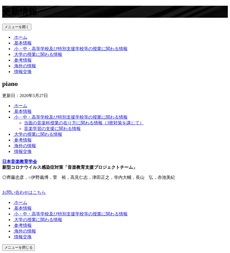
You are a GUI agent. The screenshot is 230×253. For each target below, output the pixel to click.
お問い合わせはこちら (24, 192)
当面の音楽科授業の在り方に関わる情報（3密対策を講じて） (84, 123)
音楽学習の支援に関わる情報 (52, 128)
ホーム (20, 37)
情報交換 (22, 71)
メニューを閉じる (18, 247)
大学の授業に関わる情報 (37, 54)
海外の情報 (24, 66)
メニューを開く (16, 27)
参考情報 (22, 60)
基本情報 (22, 43)
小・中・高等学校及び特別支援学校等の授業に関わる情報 (70, 48)
